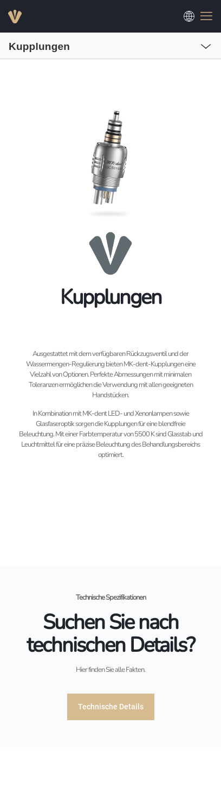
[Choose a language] (189, 16)
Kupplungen (39, 46)
